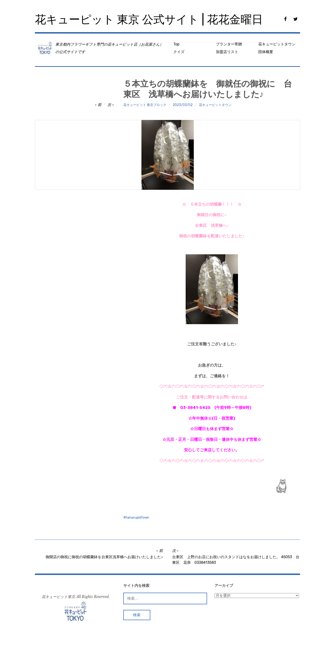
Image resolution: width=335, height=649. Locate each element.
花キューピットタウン (276, 44)
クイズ (178, 52)
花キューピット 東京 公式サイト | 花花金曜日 (149, 19)
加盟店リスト (227, 52)
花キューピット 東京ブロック (144, 105)
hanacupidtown (137, 518)
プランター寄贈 (229, 44)
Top (176, 44)
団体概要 (265, 52)
